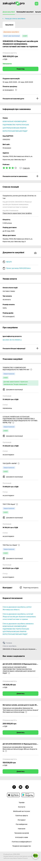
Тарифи (21, 802)
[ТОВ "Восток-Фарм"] (11, 545)
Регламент (22, 820)
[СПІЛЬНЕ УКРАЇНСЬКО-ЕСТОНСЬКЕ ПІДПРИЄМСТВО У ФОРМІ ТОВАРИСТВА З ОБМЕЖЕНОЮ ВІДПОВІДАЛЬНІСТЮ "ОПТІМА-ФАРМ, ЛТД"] (20, 420)
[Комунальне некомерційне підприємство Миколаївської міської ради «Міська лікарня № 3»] (20, 749)
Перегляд (20, 69)
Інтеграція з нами (21, 837)
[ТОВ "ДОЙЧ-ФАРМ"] (11, 463)
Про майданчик (21, 824)
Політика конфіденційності (21, 842)
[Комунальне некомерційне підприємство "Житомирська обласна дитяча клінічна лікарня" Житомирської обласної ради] (20, 710)
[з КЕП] (25, 36)
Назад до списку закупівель (15, 19)
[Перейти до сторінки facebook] (14, 787)
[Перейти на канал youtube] (20, 787)
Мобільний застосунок (21, 811)
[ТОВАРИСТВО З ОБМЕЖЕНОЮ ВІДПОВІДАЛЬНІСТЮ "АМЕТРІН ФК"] (20, 368)
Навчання (21, 829)
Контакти (21, 807)
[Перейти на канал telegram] (27, 787)
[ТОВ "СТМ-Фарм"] (10, 504)
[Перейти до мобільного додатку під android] (27, 795)
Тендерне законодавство (21, 846)
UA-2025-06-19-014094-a (12, 340)
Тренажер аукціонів (21, 833)
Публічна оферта (21, 816)
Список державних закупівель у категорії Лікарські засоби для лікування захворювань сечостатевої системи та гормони (19, 616)
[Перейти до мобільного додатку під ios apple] (13, 795)
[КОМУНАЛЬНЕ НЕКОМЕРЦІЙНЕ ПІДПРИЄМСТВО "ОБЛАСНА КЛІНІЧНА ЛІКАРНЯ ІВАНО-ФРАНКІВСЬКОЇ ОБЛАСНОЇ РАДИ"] (20, 670)
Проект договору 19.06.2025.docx (18, 268)
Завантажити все (35, 252)
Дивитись (20, 694)
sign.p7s (9, 262)
